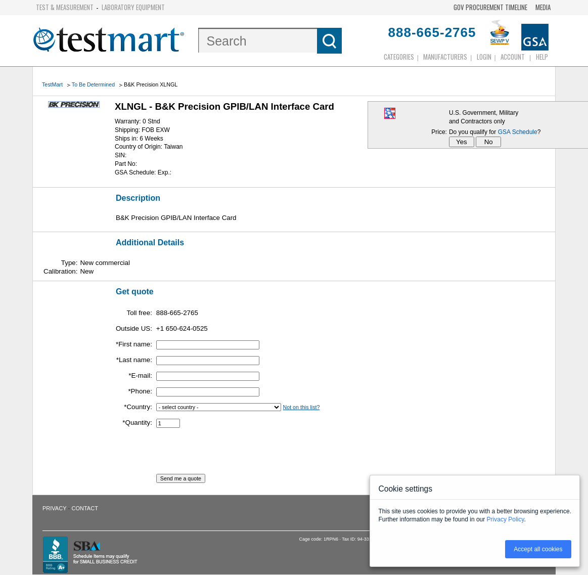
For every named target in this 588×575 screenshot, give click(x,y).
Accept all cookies (538, 549)
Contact (85, 508)
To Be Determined (93, 84)
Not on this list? (301, 407)
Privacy (54, 508)
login (484, 57)
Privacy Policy (505, 519)
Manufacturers (445, 57)
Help (542, 57)
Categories (399, 57)
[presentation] (233, 454)
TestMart (52, 84)
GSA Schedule (517, 132)
